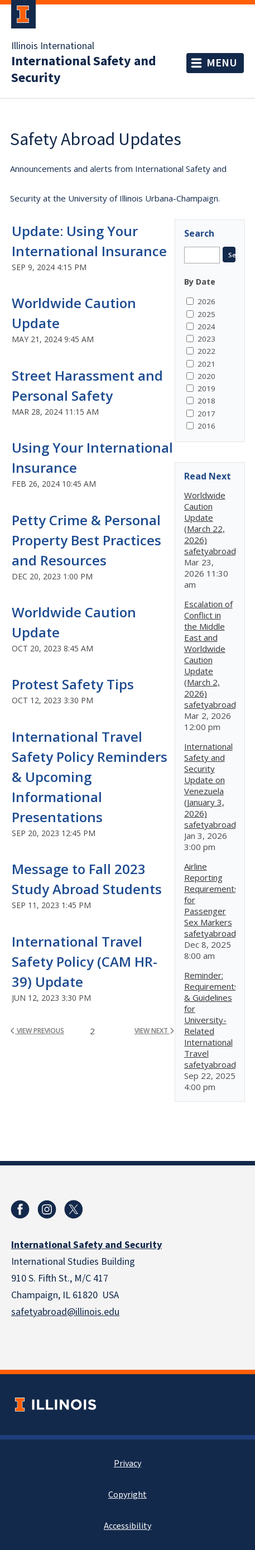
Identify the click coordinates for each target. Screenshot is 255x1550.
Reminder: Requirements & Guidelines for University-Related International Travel (211, 1014)
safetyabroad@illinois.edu (65, 1312)
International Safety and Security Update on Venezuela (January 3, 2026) (208, 780)
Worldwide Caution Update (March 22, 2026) (204, 517)
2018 (206, 401)
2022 (206, 351)
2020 (206, 376)
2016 (206, 426)
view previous (37, 1031)
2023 (206, 339)
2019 (206, 388)
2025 (206, 314)
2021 (206, 364)
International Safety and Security (83, 70)
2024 (206, 326)
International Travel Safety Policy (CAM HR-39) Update (84, 961)
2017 (206, 414)
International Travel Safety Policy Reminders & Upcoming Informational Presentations (89, 776)
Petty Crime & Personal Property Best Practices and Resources (86, 540)
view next (154, 1031)
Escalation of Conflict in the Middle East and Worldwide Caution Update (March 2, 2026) (208, 648)
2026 (206, 301)
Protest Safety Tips (73, 684)
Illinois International (52, 46)
